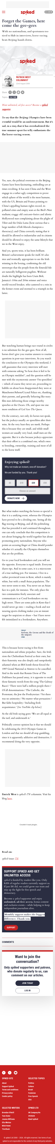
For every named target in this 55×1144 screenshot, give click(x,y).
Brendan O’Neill (8, 1112)
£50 (45, 483)
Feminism (32, 1093)
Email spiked (33, 1119)
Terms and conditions (10, 1090)
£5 (10, 483)
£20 (33, 483)
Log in (48, 12)
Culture (13, 97)
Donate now (13, 498)
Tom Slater (6, 1116)
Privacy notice (7, 1093)
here (9, 798)
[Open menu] (3, 12)
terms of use (46, 1138)
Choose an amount (27, 491)
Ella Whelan (6, 1122)
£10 (21, 483)
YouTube (15, 1072)
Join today (27, 983)
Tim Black (6, 1129)
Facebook (4, 1072)
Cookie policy (7, 1096)
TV (17, 858)
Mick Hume (6, 1126)
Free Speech (33, 1096)
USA (29, 1100)
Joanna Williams (8, 1119)
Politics (31, 1083)
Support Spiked (8, 1086)
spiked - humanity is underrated (27, 12)
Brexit (30, 1090)
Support (11, 927)
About (4, 1083)
